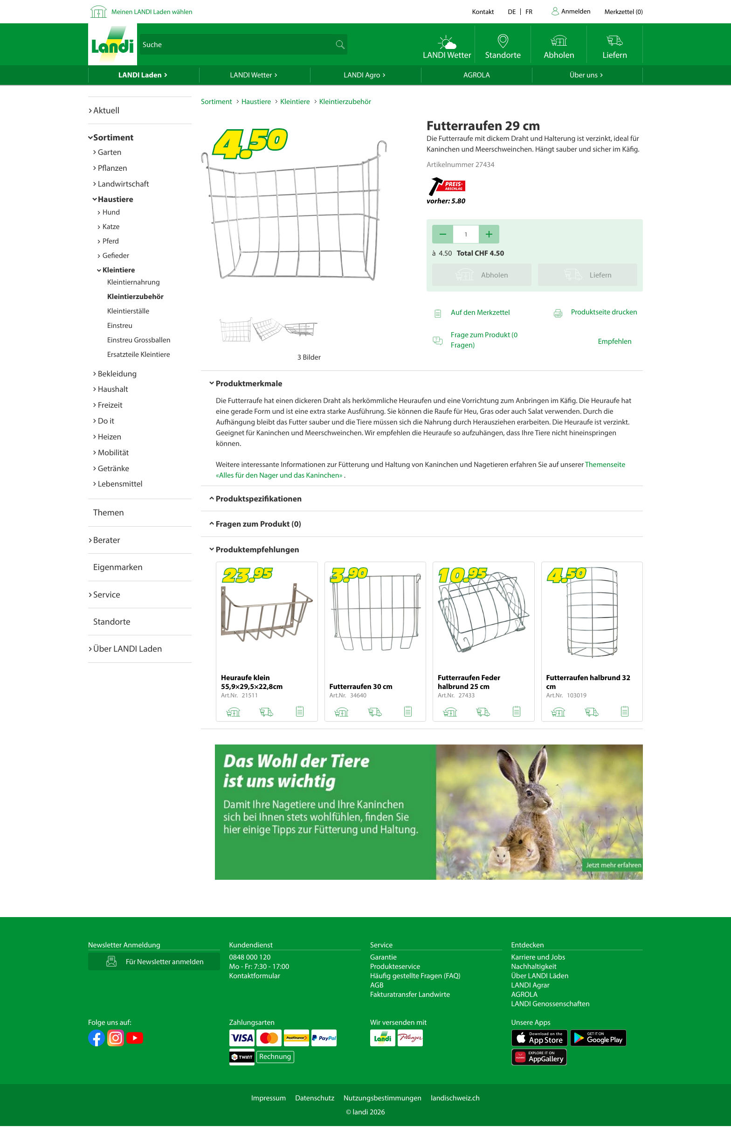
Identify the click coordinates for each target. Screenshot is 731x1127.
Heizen (109, 436)
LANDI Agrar (530, 985)
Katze (111, 226)
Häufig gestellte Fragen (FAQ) (415, 976)
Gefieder (116, 255)
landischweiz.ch (455, 1098)
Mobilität (113, 452)
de (512, 11)
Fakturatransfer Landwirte (410, 994)
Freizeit (110, 404)
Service (106, 594)
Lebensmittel (120, 483)
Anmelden (576, 11)
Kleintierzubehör (135, 296)
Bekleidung (117, 373)
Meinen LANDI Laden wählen (152, 11)
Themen (108, 512)
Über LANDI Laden (127, 648)
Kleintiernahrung (133, 282)
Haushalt (113, 388)
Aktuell (106, 110)
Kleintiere (119, 270)
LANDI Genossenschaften (550, 1004)
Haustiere (115, 199)
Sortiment (113, 137)
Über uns (584, 75)
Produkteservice (395, 966)
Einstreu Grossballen (139, 340)
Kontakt (483, 11)
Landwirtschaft (123, 183)
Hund (111, 212)
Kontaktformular (255, 976)
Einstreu (119, 325)
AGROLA (476, 75)
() (624, 11)
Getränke (113, 468)
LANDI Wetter (251, 75)
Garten (109, 151)
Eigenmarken (118, 566)
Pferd (111, 241)
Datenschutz (314, 1098)
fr (528, 11)
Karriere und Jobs (538, 957)
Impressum (268, 1098)
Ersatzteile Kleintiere (138, 354)
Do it (106, 420)
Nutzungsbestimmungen (382, 1098)
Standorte (112, 621)
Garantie (383, 957)
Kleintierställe (128, 311)
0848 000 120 (250, 957)
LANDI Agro (362, 75)
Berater (106, 539)
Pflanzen (112, 167)
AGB (377, 985)
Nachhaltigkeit (534, 966)
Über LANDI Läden (540, 976)
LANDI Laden (140, 75)
